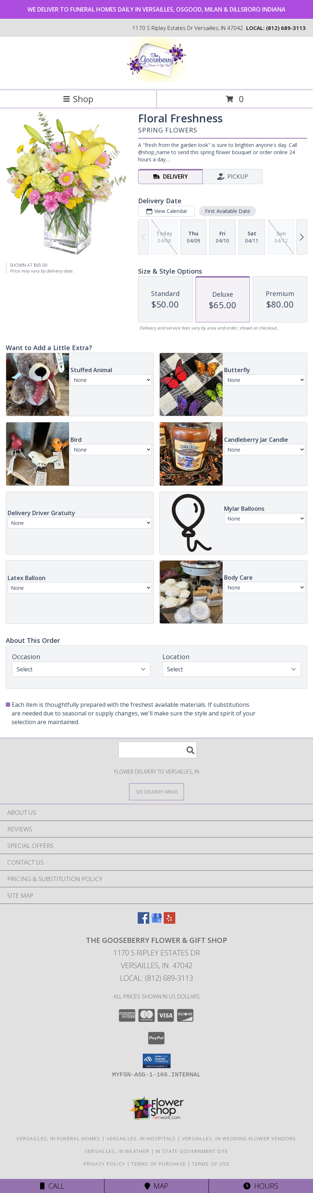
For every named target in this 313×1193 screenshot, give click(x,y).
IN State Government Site (191, 1151)
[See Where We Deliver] (156, 791)
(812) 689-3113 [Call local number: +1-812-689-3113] (286, 27)
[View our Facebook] (143, 921)
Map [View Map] (156, 1186)
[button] (157, 1061)
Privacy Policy (104, 1164)
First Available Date (227, 211)
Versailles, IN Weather (117, 1151)
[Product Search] (158, 750)
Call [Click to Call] (52, 1186)
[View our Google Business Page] (156, 921)
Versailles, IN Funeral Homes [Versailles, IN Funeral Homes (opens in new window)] (58, 1138)
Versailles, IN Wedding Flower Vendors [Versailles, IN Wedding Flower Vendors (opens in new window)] (239, 1138)
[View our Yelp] (169, 921)
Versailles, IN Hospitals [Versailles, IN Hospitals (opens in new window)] (141, 1138)
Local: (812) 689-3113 (156, 978)
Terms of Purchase (158, 1164)
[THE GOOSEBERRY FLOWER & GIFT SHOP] (156, 80)
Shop (78, 99)
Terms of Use (211, 1164)
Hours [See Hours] (260, 1186)
